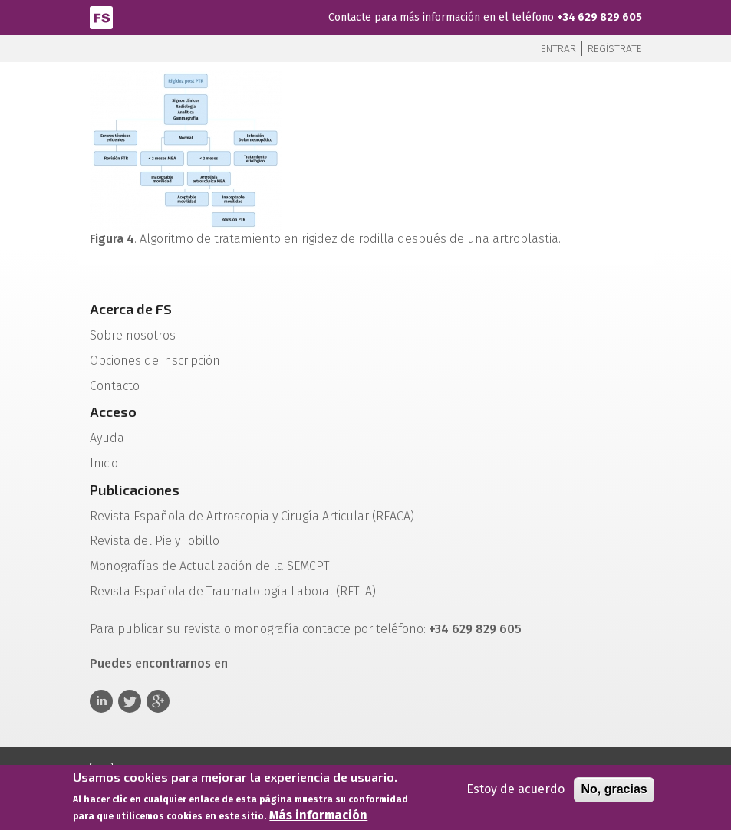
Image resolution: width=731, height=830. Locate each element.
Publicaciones (134, 489)
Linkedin (101, 701)
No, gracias (614, 791)
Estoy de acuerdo (515, 791)
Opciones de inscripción (155, 360)
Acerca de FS (131, 308)
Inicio (104, 463)
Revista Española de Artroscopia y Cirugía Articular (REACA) (252, 516)
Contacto (115, 386)
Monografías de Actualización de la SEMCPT (209, 566)
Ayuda (107, 438)
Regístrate (615, 48)
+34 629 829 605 (599, 17)
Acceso (113, 411)
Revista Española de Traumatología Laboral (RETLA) (233, 591)
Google (158, 701)
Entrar (558, 48)
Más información (318, 817)
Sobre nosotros (133, 335)
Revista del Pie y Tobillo (154, 540)
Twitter (129, 701)
